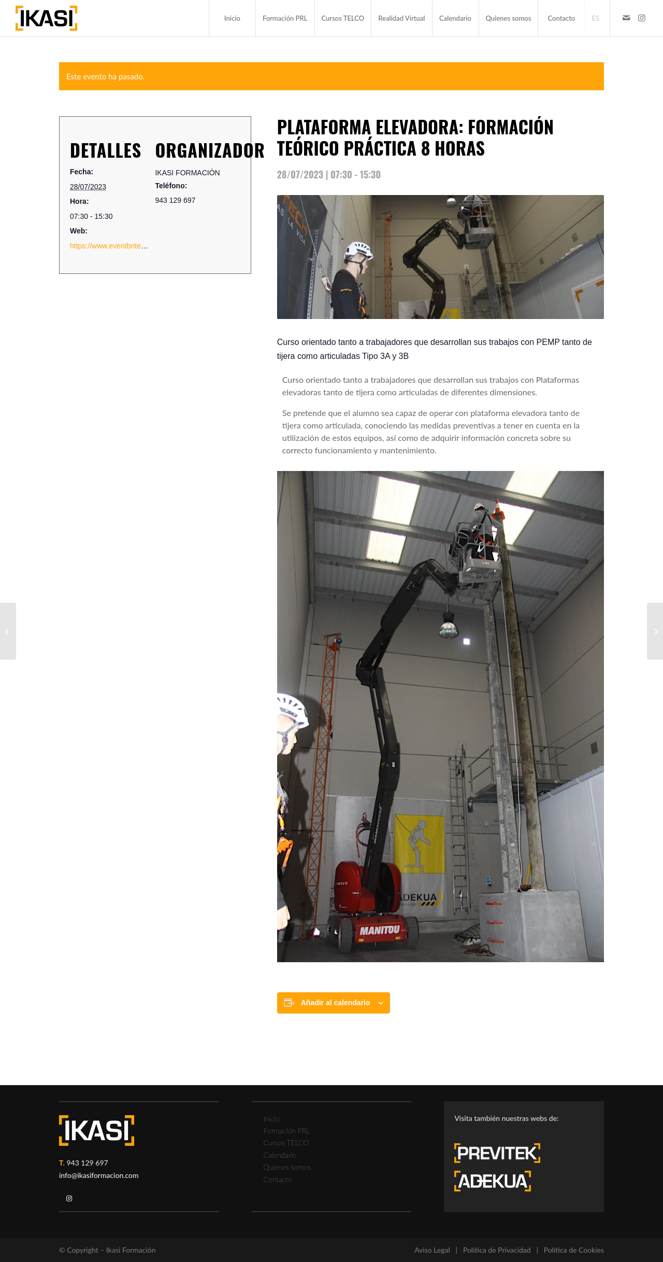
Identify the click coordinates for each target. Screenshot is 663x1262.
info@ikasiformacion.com (99, 1175)
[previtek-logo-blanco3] (502, 1155)
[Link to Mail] (626, 17)
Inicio (272, 1118)
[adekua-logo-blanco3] (492, 1181)
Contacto (278, 1179)
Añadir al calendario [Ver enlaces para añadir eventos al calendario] (335, 1002)
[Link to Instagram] (642, 17)
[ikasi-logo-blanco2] (96, 1130)
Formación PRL (287, 1130)
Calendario (280, 1154)
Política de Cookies (574, 1249)
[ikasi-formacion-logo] (46, 18)
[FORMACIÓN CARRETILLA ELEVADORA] (655, 631)
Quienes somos (287, 1166)
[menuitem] (232, 18)
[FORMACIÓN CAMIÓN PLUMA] (8, 631)
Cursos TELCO (286, 1142)
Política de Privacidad (497, 1249)
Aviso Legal (432, 1249)
